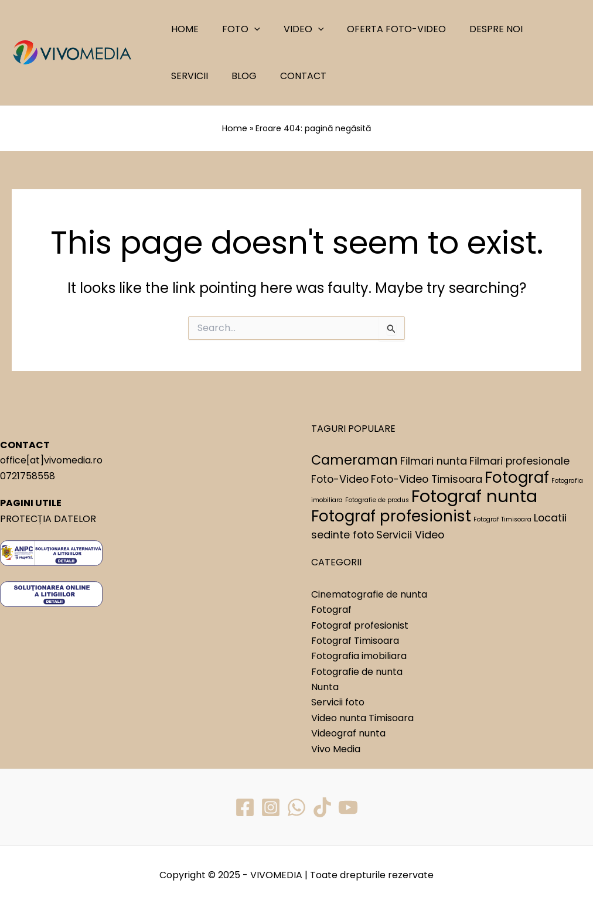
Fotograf (331, 609)
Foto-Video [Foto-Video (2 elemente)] (340, 478)
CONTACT (236, 76)
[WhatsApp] (296, 806)
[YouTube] (349, 806)
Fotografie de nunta (357, 671)
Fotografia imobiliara (359, 655)
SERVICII (538, 29)
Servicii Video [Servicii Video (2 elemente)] (410, 534)
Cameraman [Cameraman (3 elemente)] (354, 460)
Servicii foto (337, 701)
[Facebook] (243, 806)
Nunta (325, 686)
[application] (247, 29)
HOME (182, 29)
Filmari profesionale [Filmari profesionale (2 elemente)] (519, 460)
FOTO (234, 29)
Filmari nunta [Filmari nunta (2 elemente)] (433, 460)
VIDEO (292, 29)
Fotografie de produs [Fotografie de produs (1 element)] (377, 499)
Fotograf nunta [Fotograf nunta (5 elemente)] (474, 495)
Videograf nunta (348, 732)
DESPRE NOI (475, 29)
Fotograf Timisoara (355, 640)
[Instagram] (270, 806)
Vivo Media (335, 748)
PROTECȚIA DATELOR (48, 518)
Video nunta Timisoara (362, 717)
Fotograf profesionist (359, 624)
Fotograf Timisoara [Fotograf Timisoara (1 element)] (502, 518)
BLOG (181, 76)
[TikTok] (323, 806)
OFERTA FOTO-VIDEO (380, 29)
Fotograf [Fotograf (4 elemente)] (517, 476)
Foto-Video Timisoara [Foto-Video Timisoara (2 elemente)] (426, 478)
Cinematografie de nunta (369, 594)
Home (235, 128)
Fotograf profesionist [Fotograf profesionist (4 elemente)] (391, 515)
